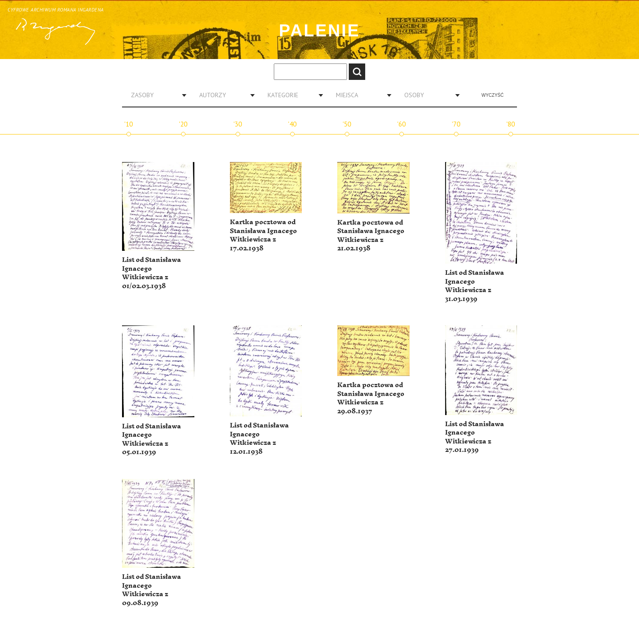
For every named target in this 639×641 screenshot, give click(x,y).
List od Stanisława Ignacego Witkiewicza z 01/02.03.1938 (151, 273)
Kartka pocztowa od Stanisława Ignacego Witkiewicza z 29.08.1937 (370, 398)
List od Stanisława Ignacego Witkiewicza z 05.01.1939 (151, 439)
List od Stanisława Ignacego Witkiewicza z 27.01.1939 (474, 437)
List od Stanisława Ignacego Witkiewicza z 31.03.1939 (474, 286)
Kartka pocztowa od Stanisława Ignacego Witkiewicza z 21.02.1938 (370, 236)
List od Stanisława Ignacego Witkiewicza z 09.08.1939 (151, 590)
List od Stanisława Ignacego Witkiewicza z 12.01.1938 (259, 438)
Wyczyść (492, 95)
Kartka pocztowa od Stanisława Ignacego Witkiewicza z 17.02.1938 (263, 235)
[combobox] (155, 95)
